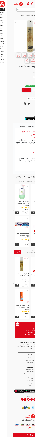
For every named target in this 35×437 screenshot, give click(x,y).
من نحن (17, 357)
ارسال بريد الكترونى (20, 98)
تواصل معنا (17, 435)
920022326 (17, 335)
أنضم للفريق (17, 380)
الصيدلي (17, 384)
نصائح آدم (17, 382)
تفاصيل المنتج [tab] (28, 126)
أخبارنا (17, 359)
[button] (20, 4)
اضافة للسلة (14, 90)
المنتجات (25, 13)
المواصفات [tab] (18, 126)
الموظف (17, 385)
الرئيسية (31, 13)
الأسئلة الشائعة (17, 360)
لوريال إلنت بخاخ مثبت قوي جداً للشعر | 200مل (20, 15)
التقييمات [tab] (10, 126)
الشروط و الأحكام (17, 371)
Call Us (30, 98)
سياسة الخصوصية (17, 369)
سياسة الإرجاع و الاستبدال (17, 373)
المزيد (5, 252)
